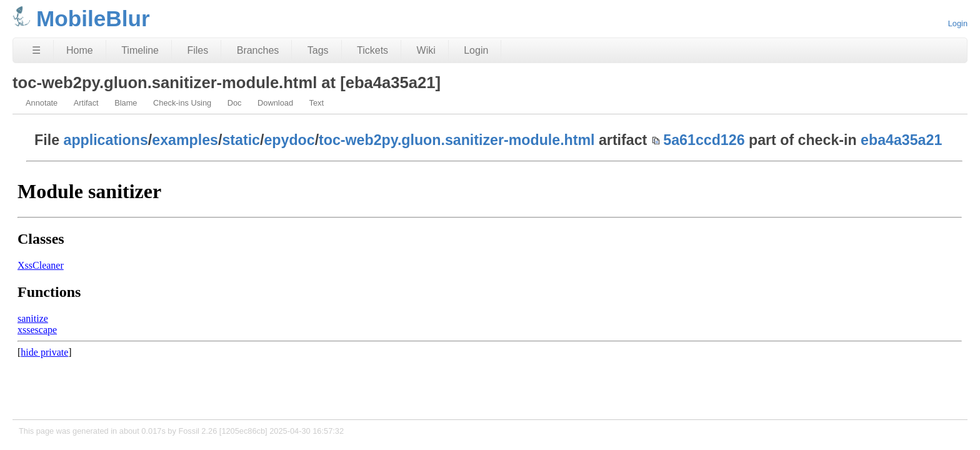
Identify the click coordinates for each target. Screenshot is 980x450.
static (241, 140)
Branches (258, 50)
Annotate (42, 103)
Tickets (372, 50)
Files (197, 50)
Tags (318, 50)
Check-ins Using (182, 103)
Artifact (86, 103)
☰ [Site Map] (36, 50)
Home (79, 50)
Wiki (426, 50)
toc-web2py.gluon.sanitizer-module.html (456, 140)
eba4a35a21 (901, 140)
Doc (235, 103)
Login (958, 23)
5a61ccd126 (703, 140)
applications (106, 140)
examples (185, 140)
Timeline (140, 50)
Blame (125, 103)
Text (316, 103)
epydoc (289, 140)
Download (275, 103)
